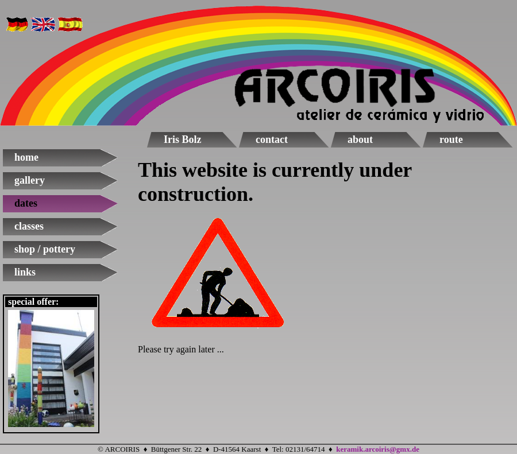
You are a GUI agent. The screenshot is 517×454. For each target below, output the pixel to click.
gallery (29, 180)
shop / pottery (44, 249)
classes (29, 226)
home (26, 157)
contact (272, 139)
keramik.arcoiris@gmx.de (377, 449)
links (25, 272)
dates (25, 203)
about (360, 139)
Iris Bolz (183, 139)
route (451, 139)
